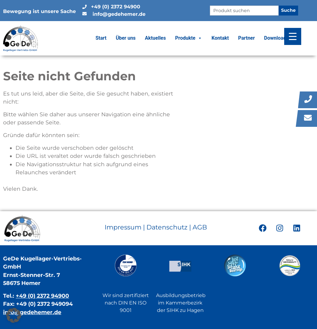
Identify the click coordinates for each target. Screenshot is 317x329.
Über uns (126, 38)
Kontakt (220, 38)
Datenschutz (167, 227)
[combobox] (244, 11)
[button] (13, 315)
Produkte (188, 38)
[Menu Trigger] (292, 36)
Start (100, 38)
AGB (200, 227)
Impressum (123, 227)
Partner (246, 38)
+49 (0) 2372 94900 (42, 295)
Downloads (276, 38)
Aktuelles (155, 38)
